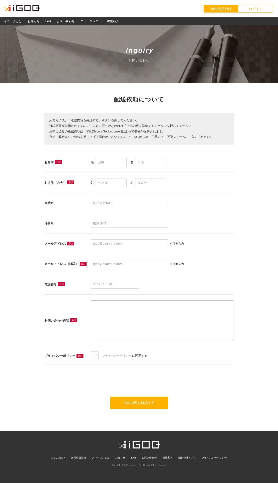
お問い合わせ (149, 457)
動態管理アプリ (187, 457)
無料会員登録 (78, 457)
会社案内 (167, 457)
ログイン (256, 9)
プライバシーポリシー (117, 355)
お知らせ (120, 457)
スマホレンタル (101, 457)
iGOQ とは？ (58, 457)
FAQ (133, 457)
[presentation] (139, 376)
